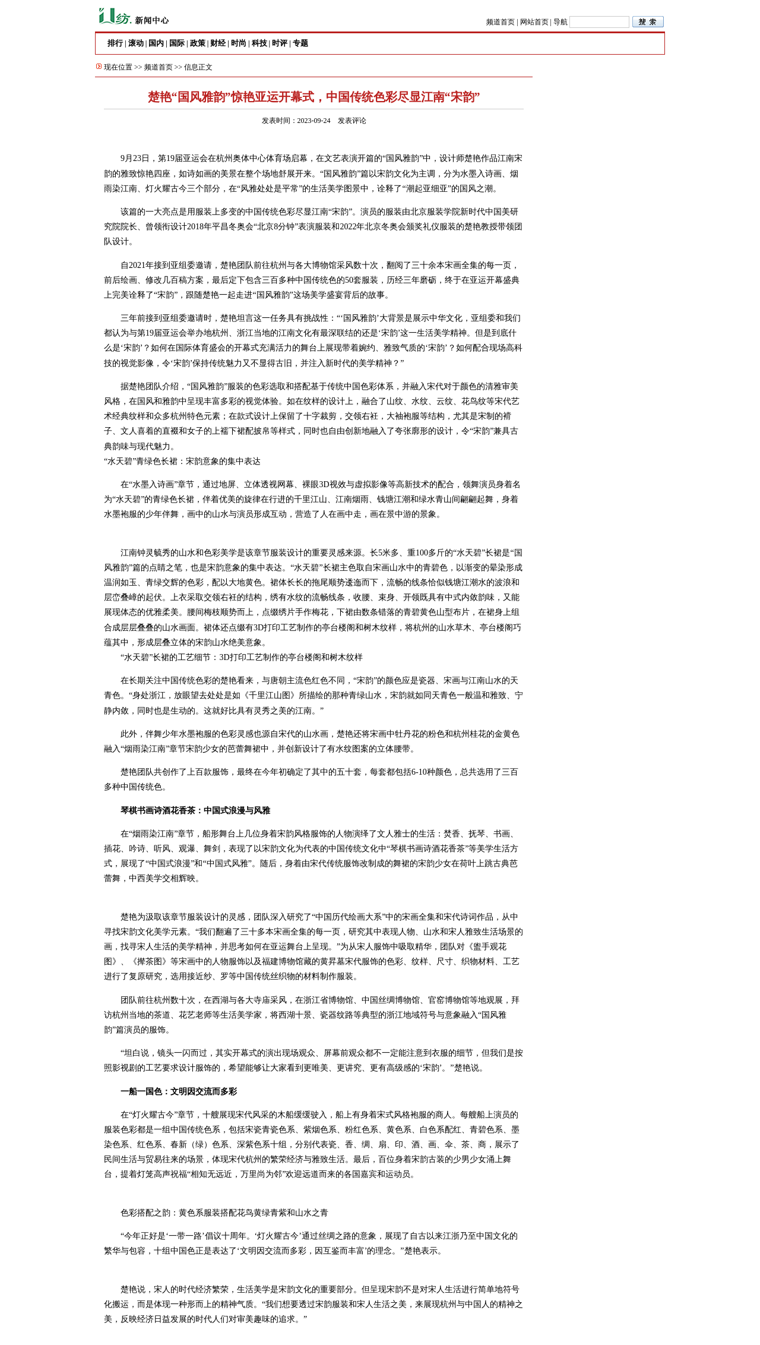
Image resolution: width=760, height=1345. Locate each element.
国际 (177, 43)
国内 (156, 43)
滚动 (136, 43)
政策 (197, 43)
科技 (259, 43)
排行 (115, 43)
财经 (218, 43)
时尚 (238, 43)
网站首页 (534, 22)
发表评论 (352, 120)
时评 (279, 43)
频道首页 (500, 22)
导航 (560, 22)
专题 (300, 43)
